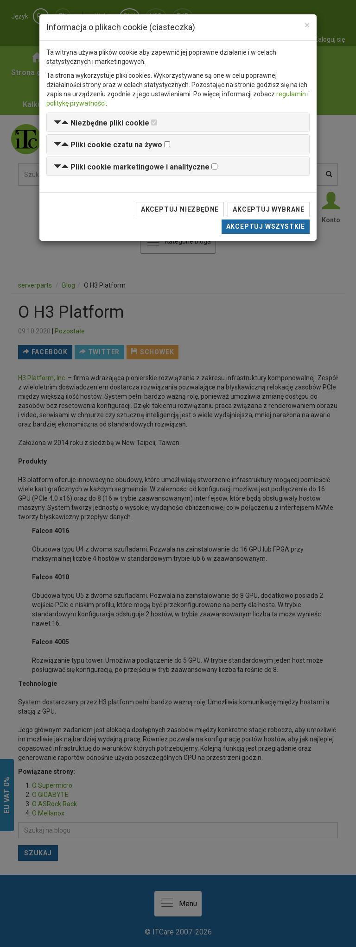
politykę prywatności (76, 103)
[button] (101, 123)
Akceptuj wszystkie (265, 226)
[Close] (307, 25)
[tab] (178, 122)
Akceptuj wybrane (269, 209)
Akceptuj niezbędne (180, 209)
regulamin (291, 94)
